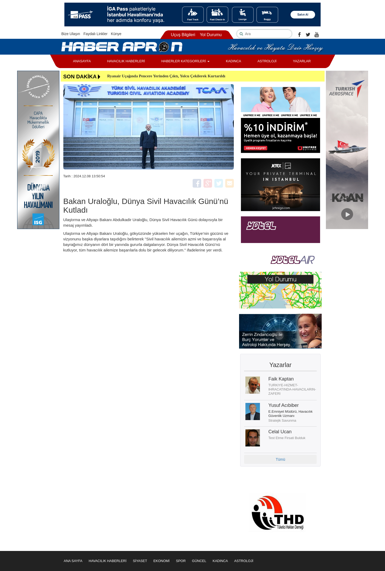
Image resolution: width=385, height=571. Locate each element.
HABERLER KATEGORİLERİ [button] (185, 61)
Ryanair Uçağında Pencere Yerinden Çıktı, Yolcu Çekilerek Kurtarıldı (166, 76)
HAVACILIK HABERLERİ (126, 61)
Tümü (280, 459)
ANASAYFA (82, 61)
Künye (116, 34)
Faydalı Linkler (95, 34)
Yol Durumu (211, 34)
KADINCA (233, 61)
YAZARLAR (302, 61)
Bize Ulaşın (70, 34)
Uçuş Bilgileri (183, 34)
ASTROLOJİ (267, 61)
